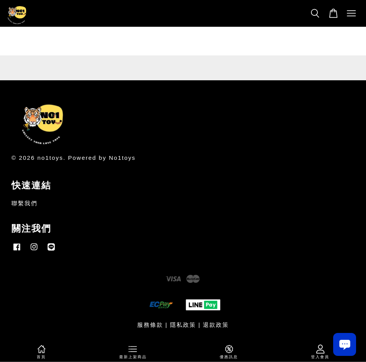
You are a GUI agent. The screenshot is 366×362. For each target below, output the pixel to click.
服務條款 (150, 324)
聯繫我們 (24, 203)
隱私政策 (183, 324)
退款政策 (216, 324)
